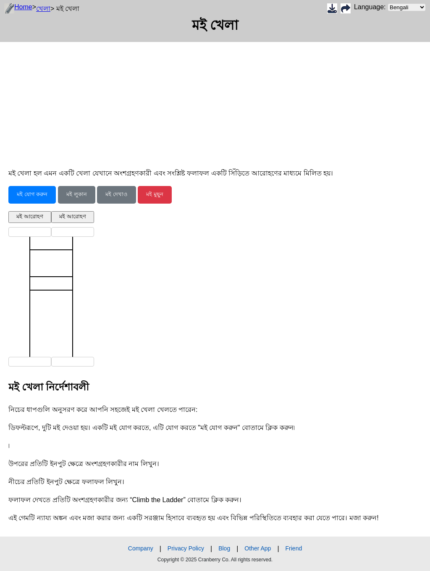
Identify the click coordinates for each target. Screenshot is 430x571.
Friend (294, 548)
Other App (257, 548)
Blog (224, 548)
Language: (390, 7)
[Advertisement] (215, 101)
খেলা (43, 8)
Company (140, 548)
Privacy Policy (186, 548)
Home (23, 6)
